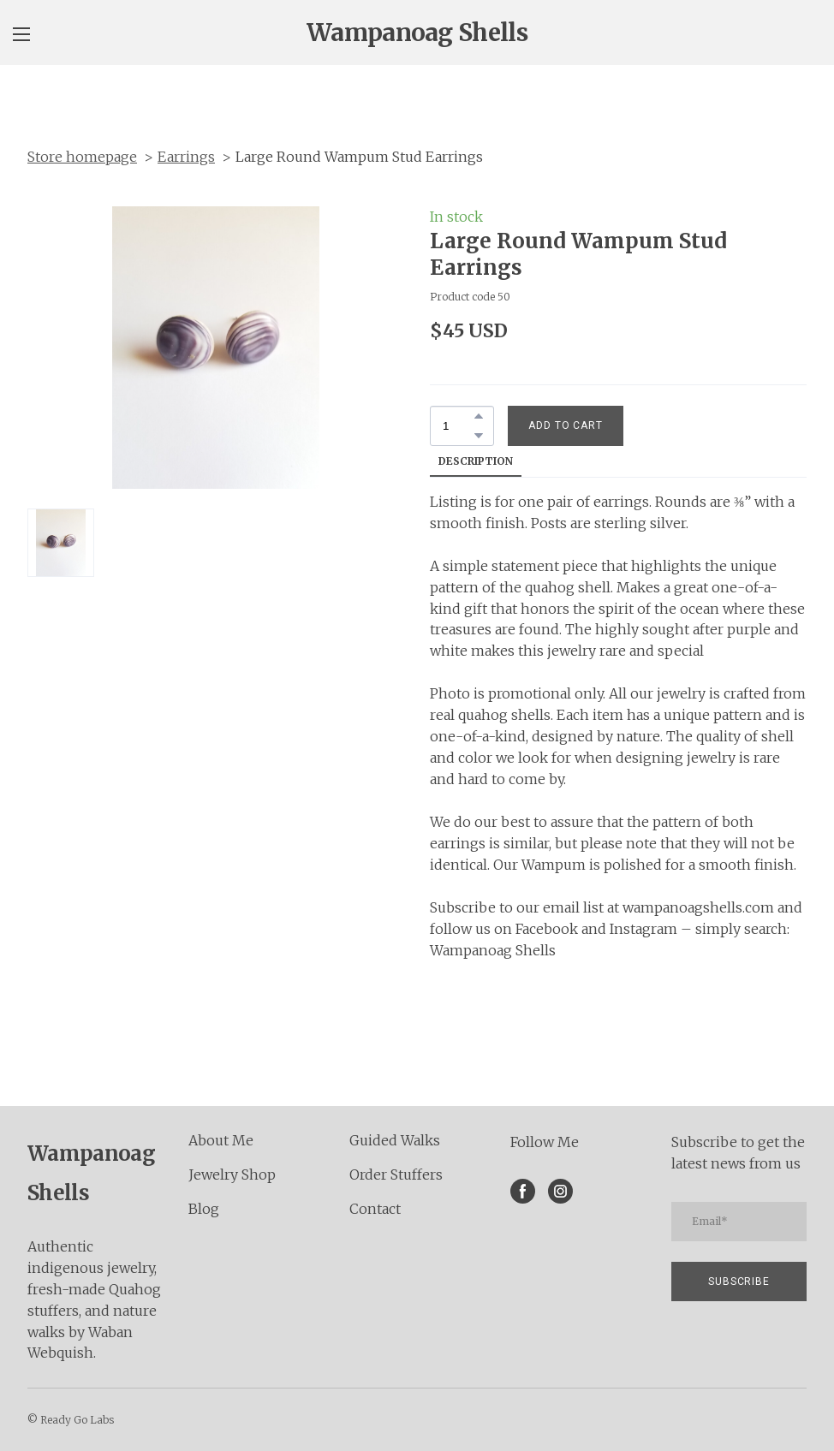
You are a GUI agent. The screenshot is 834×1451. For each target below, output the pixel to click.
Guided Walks (394, 1140)
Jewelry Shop (232, 1174)
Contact (375, 1208)
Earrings (186, 156)
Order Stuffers (396, 1174)
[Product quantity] (457, 425)
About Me (220, 1140)
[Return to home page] (95, 1171)
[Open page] (417, 32)
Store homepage (82, 156)
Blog (203, 1208)
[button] (478, 416)
